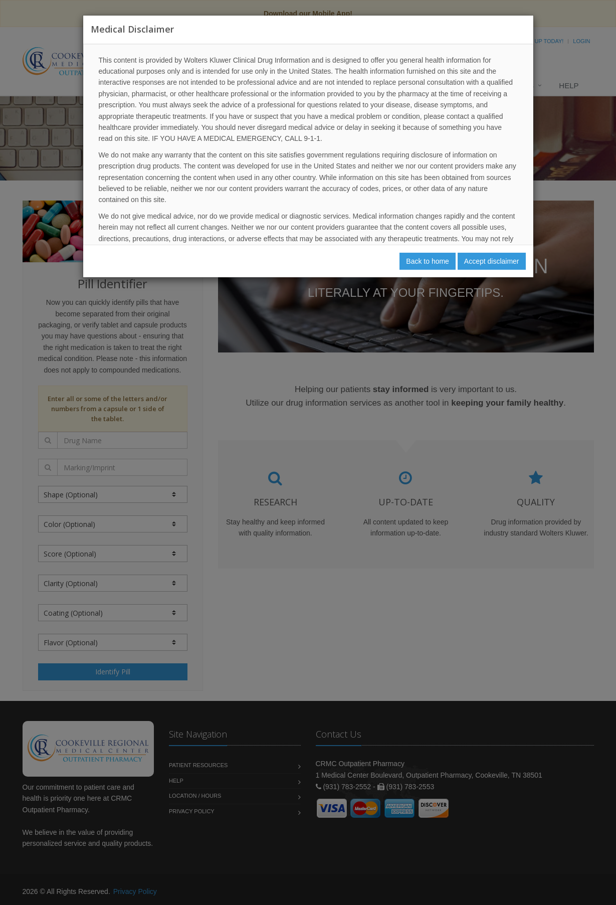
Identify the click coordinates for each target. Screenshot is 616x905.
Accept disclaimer (491, 261)
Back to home (427, 261)
